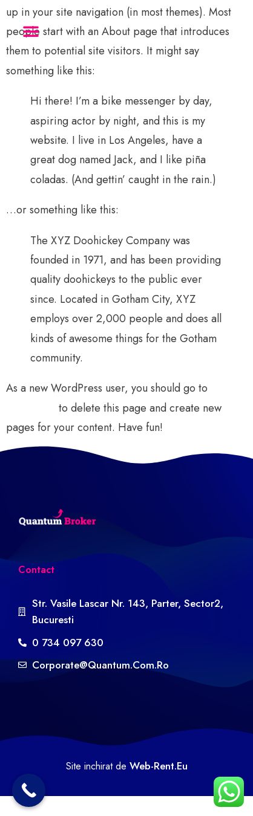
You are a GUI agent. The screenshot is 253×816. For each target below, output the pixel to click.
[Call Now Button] (28, 790)
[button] (31, 31)
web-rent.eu (159, 766)
